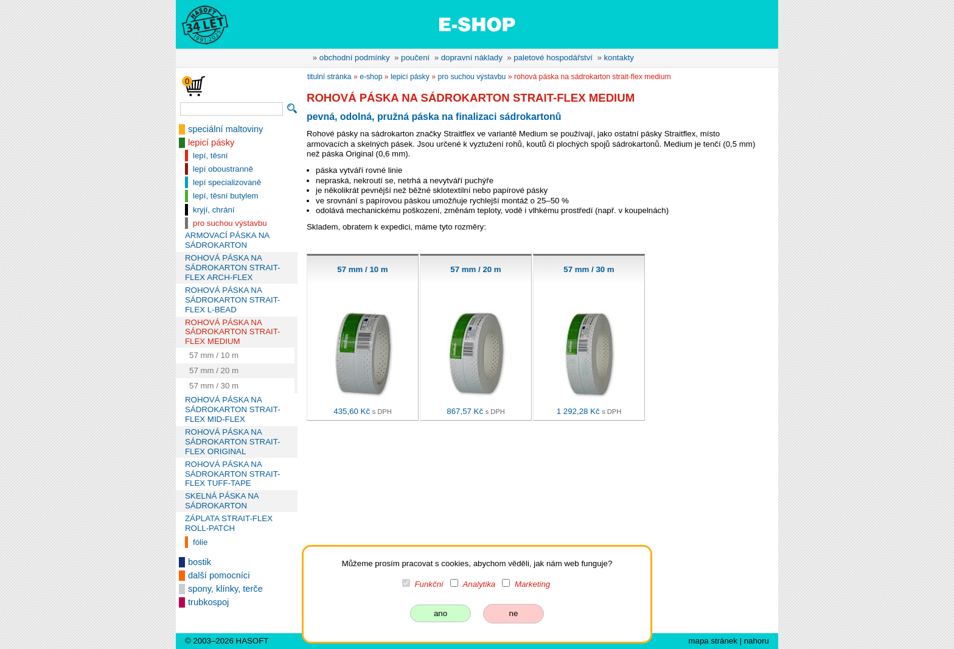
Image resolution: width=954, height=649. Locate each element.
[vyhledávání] (231, 109)
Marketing (532, 584)
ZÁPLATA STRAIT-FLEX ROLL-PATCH (229, 523)
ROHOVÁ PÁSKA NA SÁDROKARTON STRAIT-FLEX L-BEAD (232, 300)
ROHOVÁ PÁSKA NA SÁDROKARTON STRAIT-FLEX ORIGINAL (232, 441)
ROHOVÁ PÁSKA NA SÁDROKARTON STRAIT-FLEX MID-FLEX (232, 409)
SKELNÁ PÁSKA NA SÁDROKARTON (222, 500)
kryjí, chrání (214, 209)
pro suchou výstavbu (230, 223)
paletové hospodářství (553, 57)
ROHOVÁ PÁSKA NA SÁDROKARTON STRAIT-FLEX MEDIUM (232, 332)
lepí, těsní (210, 155)
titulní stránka (329, 76)
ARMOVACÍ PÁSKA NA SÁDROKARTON (227, 240)
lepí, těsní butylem (226, 195)
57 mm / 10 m (213, 355)
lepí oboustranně (223, 169)
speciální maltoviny (225, 129)
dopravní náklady (472, 57)
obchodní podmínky (354, 57)
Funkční (429, 584)
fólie (200, 542)
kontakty (618, 57)
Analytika (478, 584)
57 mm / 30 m (213, 385)
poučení (415, 57)
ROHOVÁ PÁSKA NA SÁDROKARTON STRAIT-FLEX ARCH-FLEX (232, 267)
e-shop (371, 76)
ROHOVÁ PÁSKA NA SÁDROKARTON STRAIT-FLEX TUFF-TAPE (232, 474)
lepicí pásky (211, 142)
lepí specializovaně (227, 182)
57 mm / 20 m (213, 370)
